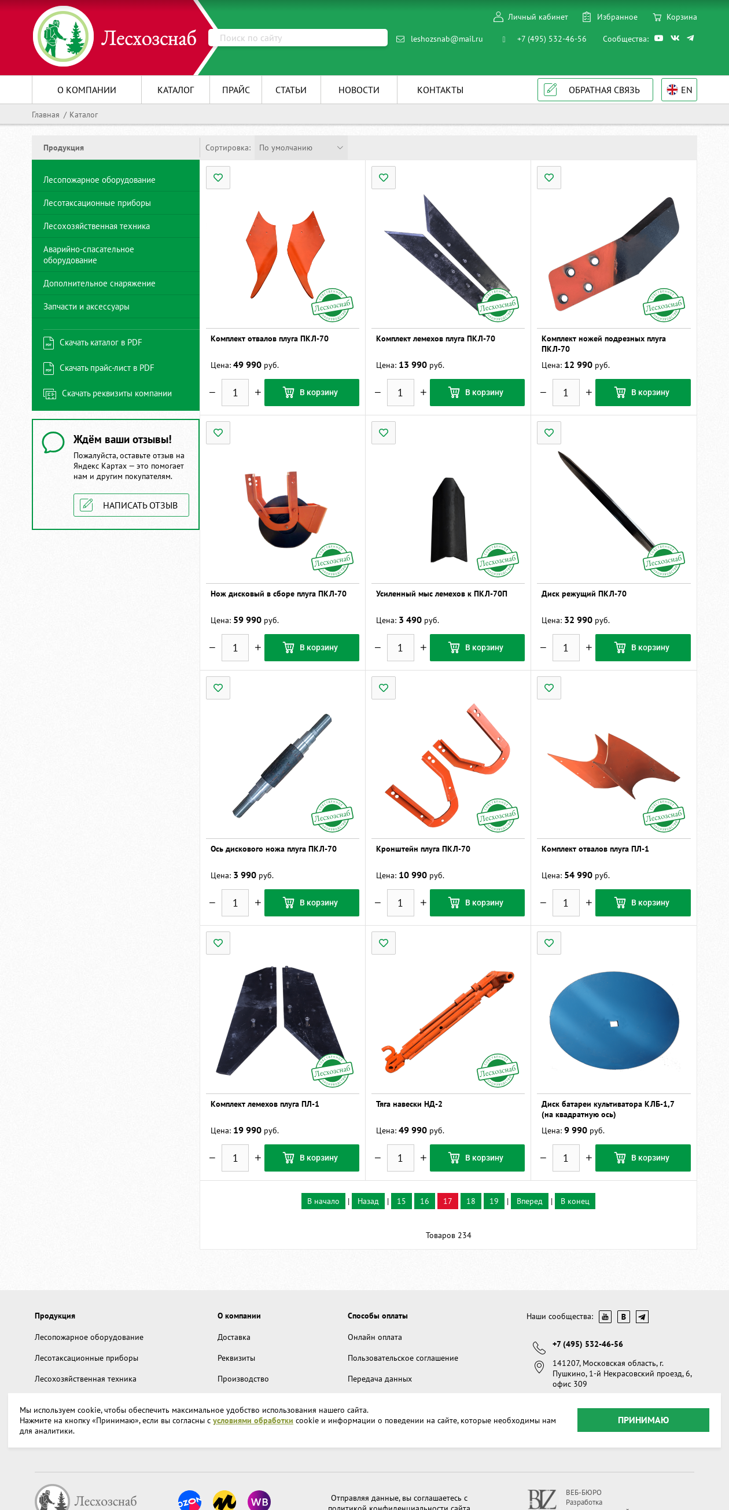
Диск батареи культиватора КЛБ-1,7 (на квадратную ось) (608, 1109)
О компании (239, 1315)
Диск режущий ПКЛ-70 (584, 593)
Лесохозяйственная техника (96, 225)
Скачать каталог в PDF (101, 342)
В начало (323, 1201)
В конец (575, 1201)
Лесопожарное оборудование (99, 179)
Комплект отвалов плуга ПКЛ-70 (270, 338)
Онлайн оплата (375, 1337)
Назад (368, 1201)
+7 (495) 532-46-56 (552, 39)
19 (494, 1201)
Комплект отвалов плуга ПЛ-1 (595, 849)
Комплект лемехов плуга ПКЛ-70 (435, 338)
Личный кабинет (538, 17)
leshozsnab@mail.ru (447, 39)
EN (687, 89)
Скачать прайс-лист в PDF (107, 367)
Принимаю (643, 1399)
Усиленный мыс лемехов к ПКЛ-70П (441, 593)
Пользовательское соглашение (403, 1358)
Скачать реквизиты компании (117, 393)
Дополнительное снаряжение (99, 283)
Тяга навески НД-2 (409, 1104)
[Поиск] (298, 37)
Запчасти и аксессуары (86, 306)
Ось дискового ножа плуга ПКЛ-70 (274, 849)
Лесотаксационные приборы (97, 202)
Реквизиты (236, 1358)
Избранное (617, 17)
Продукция (55, 1315)
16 (424, 1201)
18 (471, 1201)
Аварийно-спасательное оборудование (88, 255)
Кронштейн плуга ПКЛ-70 (423, 849)
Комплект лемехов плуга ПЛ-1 (265, 1104)
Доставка (234, 1337)
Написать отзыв (140, 505)
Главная (46, 114)
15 (401, 1201)
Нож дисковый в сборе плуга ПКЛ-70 (279, 593)
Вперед (530, 1201)
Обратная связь (604, 89)
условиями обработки (253, 1399)
